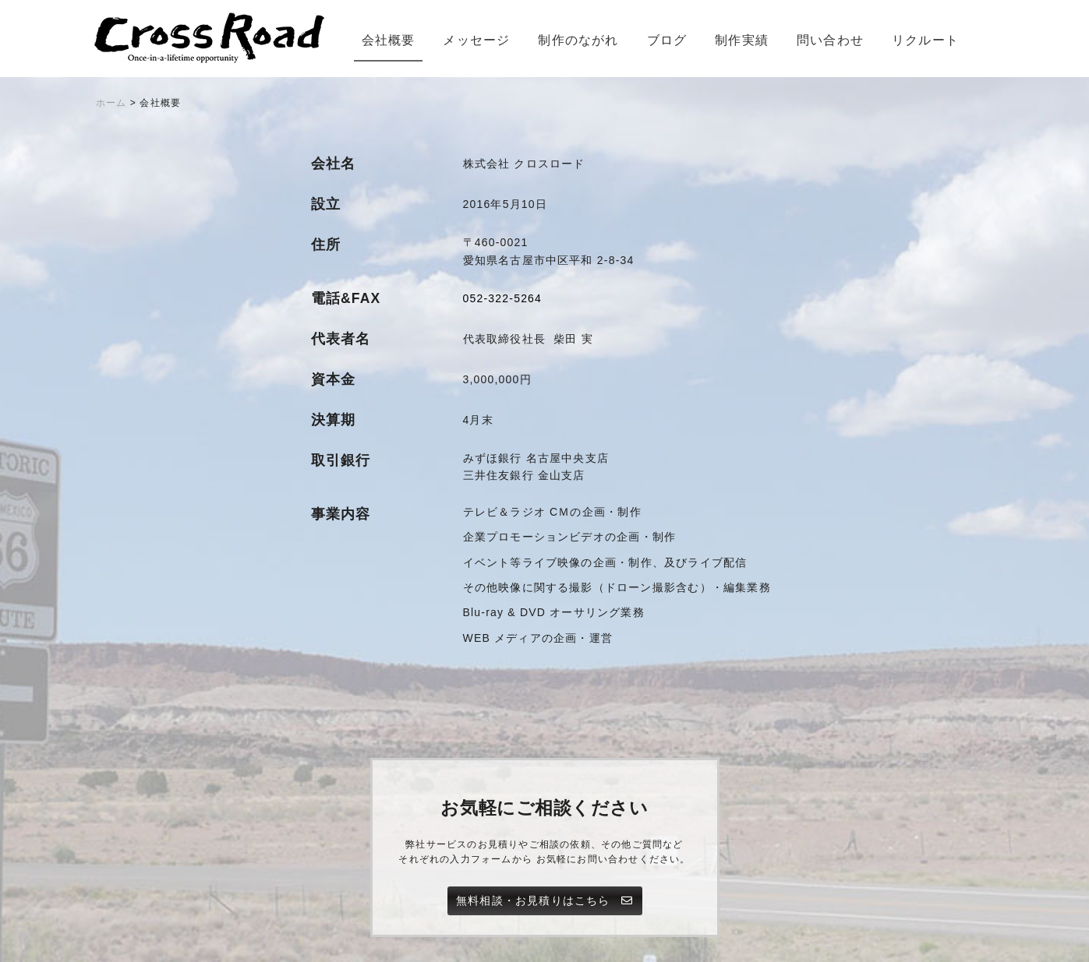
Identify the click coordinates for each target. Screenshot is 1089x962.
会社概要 (388, 40)
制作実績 (742, 40)
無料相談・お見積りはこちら (544, 900)
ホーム (111, 102)
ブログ (667, 40)
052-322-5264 (503, 298)
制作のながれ (578, 40)
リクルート (925, 40)
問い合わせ (830, 40)
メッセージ (476, 40)
